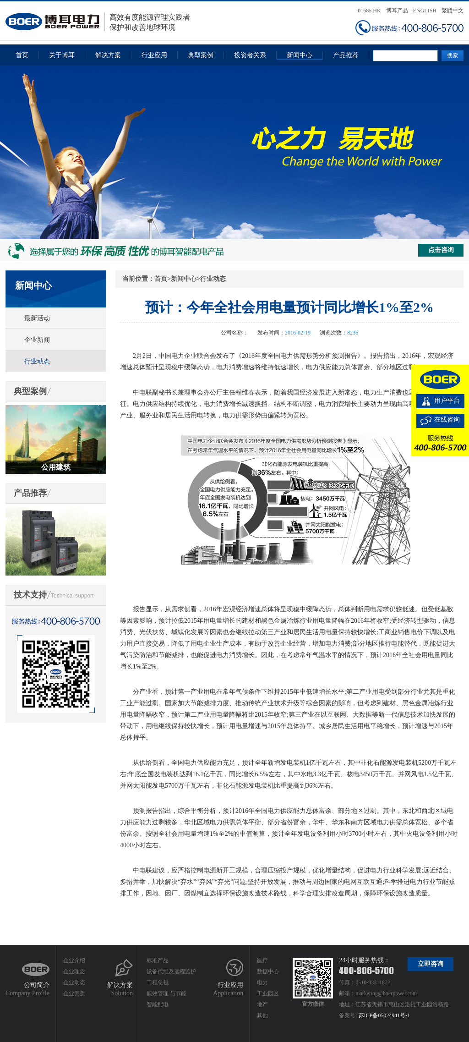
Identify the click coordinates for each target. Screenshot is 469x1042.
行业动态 (37, 361)
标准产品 (158, 960)
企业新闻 (37, 339)
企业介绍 (74, 960)
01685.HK (369, 10)
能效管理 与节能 (166, 993)
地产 (262, 1004)
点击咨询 (441, 250)
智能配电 (158, 1004)
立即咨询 (430, 963)
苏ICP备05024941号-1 (384, 1015)
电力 (262, 982)
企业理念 (74, 971)
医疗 (262, 960)
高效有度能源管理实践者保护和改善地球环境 (97, 21)
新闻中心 (299, 55)
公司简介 (36, 985)
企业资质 (74, 993)
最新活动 (37, 318)
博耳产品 (397, 10)
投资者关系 (250, 55)
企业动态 (74, 982)
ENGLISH (424, 10)
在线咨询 (447, 419)
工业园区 (268, 993)
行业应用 (154, 55)
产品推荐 (346, 55)
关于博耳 (62, 55)
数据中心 (268, 971)
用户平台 (447, 400)
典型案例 (200, 55)
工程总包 (158, 982)
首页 (22, 55)
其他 (262, 1015)
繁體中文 (453, 10)
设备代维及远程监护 (171, 971)
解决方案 (108, 55)
